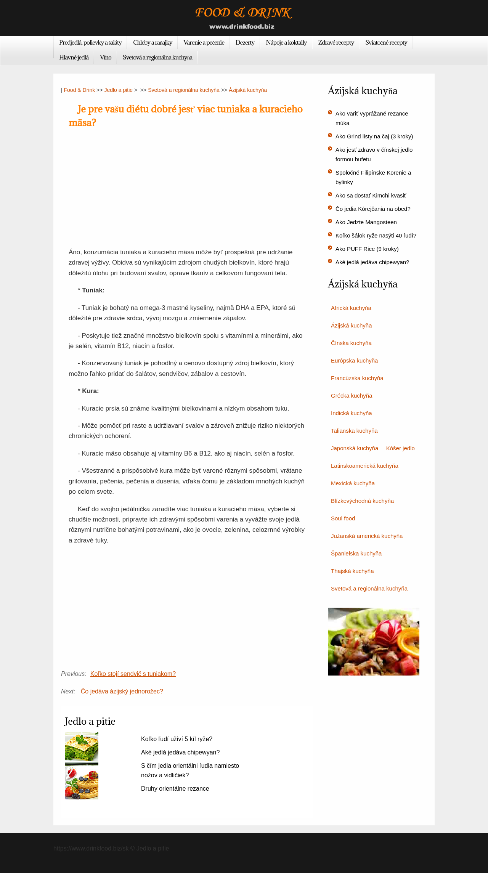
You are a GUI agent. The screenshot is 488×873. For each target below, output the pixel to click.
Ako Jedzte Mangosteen (366, 222)
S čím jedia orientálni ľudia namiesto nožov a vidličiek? (190, 770)
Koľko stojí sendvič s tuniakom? (133, 674)
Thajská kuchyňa (352, 571)
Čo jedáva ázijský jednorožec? (122, 691)
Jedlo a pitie (118, 90)
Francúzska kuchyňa (357, 378)
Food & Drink (79, 90)
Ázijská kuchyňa (248, 90)
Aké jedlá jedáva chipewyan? (180, 752)
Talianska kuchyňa (354, 430)
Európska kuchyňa (354, 360)
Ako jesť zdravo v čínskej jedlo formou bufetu (374, 154)
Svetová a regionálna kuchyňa (157, 57)
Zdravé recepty (336, 42)
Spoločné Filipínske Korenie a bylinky (373, 177)
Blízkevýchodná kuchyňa (362, 500)
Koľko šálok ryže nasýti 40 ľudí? (376, 235)
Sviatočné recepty (386, 42)
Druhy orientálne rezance (175, 788)
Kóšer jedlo (400, 448)
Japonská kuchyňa (354, 448)
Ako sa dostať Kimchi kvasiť (371, 195)
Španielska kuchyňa (356, 553)
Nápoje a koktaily (286, 42)
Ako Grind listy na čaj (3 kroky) (374, 136)
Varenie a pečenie (204, 42)
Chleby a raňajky (152, 42)
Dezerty (245, 42)
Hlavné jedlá (73, 57)
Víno (105, 57)
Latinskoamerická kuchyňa (364, 465)
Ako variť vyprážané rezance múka (372, 118)
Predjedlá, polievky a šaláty (90, 42)
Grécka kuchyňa (351, 395)
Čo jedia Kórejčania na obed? (373, 208)
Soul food (343, 518)
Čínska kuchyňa (351, 343)
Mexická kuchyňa (353, 483)
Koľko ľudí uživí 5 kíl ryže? (176, 739)
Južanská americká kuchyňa (367, 536)
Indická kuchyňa (351, 413)
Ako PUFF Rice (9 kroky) (367, 249)
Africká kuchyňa (351, 308)
